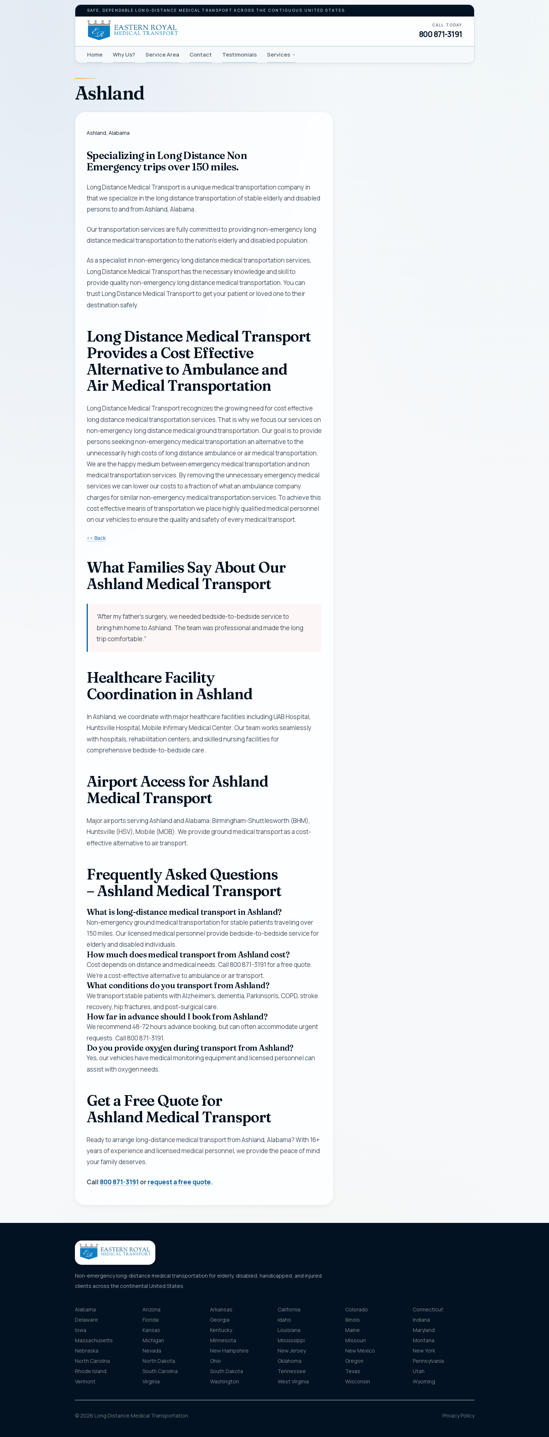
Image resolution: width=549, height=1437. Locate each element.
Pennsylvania (428, 1360)
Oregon (354, 1360)
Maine (352, 1329)
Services (281, 54)
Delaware (86, 1319)
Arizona (151, 1309)
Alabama (85, 1309)
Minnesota (223, 1340)
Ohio (215, 1360)
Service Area (162, 54)
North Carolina (92, 1360)
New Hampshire (229, 1350)
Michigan (153, 1340)
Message (386, 421)
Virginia (151, 1381)
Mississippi (291, 1340)
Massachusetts (94, 1340)
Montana (423, 1340)
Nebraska (86, 1350)
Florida (150, 1319)
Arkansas (221, 1309)
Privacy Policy (458, 1415)
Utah (419, 1371)
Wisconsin (357, 1381)
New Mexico (360, 1350)
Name (360, 183)
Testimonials (239, 54)
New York (424, 1350)
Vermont (85, 1381)
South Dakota (226, 1371)
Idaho (284, 1319)
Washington (224, 1381)
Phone (361, 219)
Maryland (424, 1329)
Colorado (356, 1309)
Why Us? (124, 54)
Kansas (151, 1329)
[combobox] (410, 334)
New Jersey (292, 1350)
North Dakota (158, 1360)
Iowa (80, 1329)
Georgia (220, 1319)
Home (94, 54)
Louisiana (289, 1329)
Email (359, 256)
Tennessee (292, 1371)
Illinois (352, 1319)
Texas (352, 1371)
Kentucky (221, 1329)
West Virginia (293, 1381)
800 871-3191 (440, 34)
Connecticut (428, 1309)
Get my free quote (409, 488)
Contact (200, 54)
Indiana (421, 1319)
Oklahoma (289, 1360)
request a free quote (179, 1182)
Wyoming (424, 1381)
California (289, 1309)
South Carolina (160, 1371)
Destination (375, 370)
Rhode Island (90, 1371)
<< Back (96, 537)
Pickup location (379, 318)
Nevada (151, 1350)
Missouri (355, 1340)
